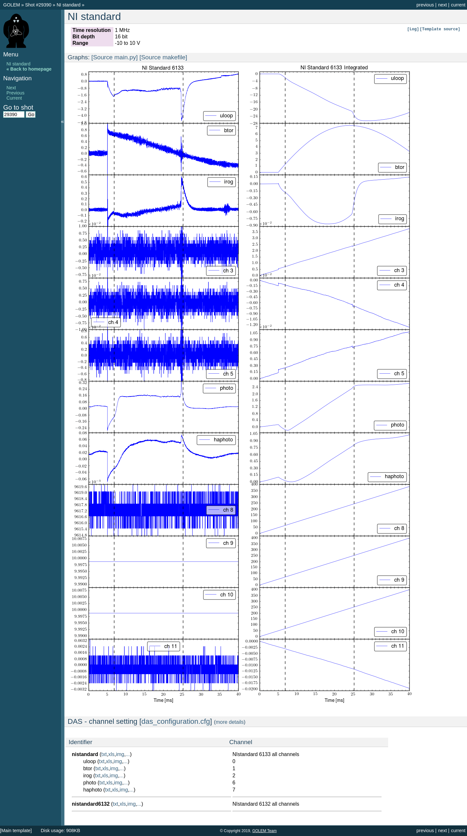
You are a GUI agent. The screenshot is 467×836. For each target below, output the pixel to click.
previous (425, 4)
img (120, 754)
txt (104, 754)
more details (230, 722)
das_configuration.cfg (175, 721)
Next (11, 87)
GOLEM (12, 4)
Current (14, 98)
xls (111, 754)
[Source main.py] (114, 57)
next (442, 4)
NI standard (69, 4)
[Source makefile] (163, 57)
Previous (15, 92)
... (128, 754)
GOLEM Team (264, 831)
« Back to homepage (29, 69)
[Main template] (16, 830)
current (458, 4)
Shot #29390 (38, 4)
